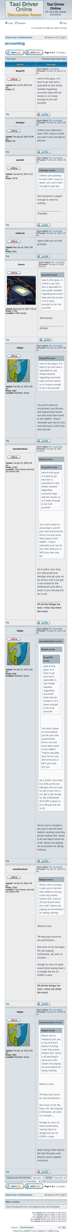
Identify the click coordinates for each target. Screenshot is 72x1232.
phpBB (26, 1231)
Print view (11, 59)
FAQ (63, 23)
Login (9, 23)
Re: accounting (55, 120)
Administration (26, 37)
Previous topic (48, 59)
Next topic (61, 59)
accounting (15, 43)
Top (7, 114)
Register (20, 23)
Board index (11, 37)
